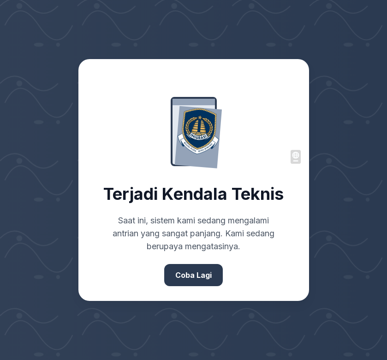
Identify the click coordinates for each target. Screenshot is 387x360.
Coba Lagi (193, 275)
